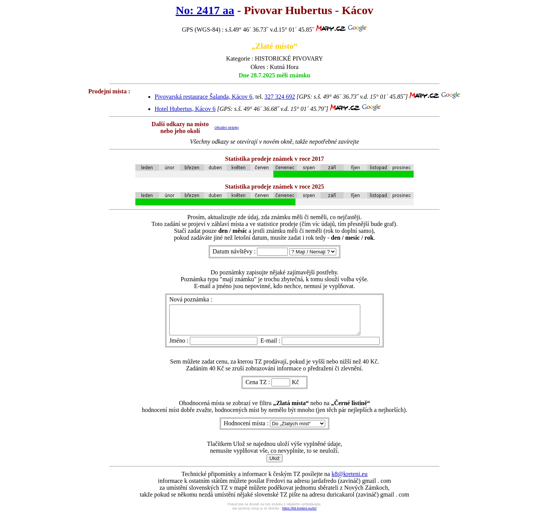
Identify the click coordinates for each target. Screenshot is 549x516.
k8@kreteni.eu (350, 479)
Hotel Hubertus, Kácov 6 (184, 109)
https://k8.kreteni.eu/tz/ (299, 514)
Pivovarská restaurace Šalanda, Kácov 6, (204, 96)
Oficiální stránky (226, 128)
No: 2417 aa (205, 10)
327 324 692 (280, 96)
